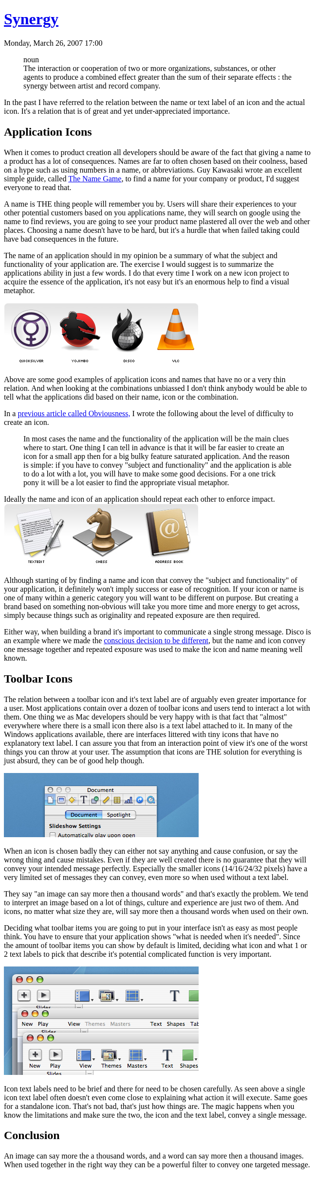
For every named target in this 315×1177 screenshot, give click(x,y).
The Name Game (94, 179)
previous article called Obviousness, (74, 413)
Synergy (31, 19)
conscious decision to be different (156, 640)
